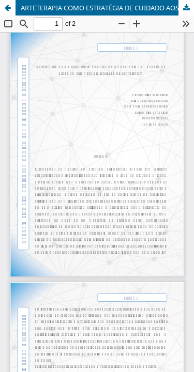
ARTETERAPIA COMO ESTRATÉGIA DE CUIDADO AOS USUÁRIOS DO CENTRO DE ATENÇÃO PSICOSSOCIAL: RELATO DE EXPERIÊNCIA (107, 7)
